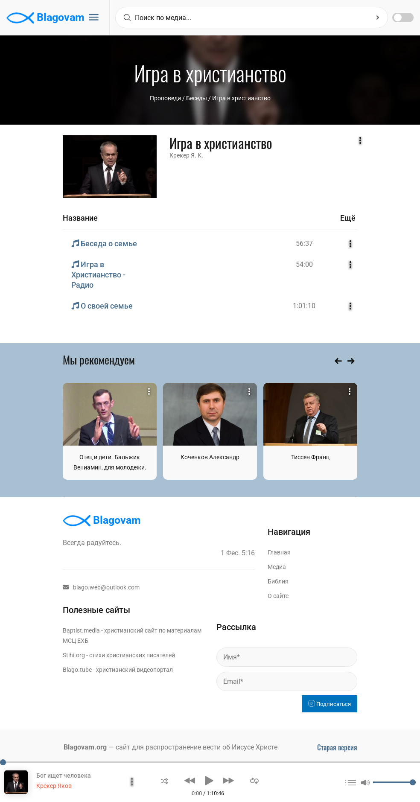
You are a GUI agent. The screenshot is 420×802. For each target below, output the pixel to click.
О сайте (278, 595)
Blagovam (45, 17)
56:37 (304, 243)
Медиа (277, 566)
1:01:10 (304, 306)
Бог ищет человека (63, 775)
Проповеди (165, 98)
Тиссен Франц (310, 457)
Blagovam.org (85, 747)
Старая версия (337, 747)
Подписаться (329, 704)
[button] (164, 780)
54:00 (304, 264)
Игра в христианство (241, 98)
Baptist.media (81, 630)
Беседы (196, 98)
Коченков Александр (210, 457)
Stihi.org (74, 655)
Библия (278, 581)
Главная (279, 552)
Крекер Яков (54, 785)
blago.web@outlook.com (101, 587)
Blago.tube (77, 669)
